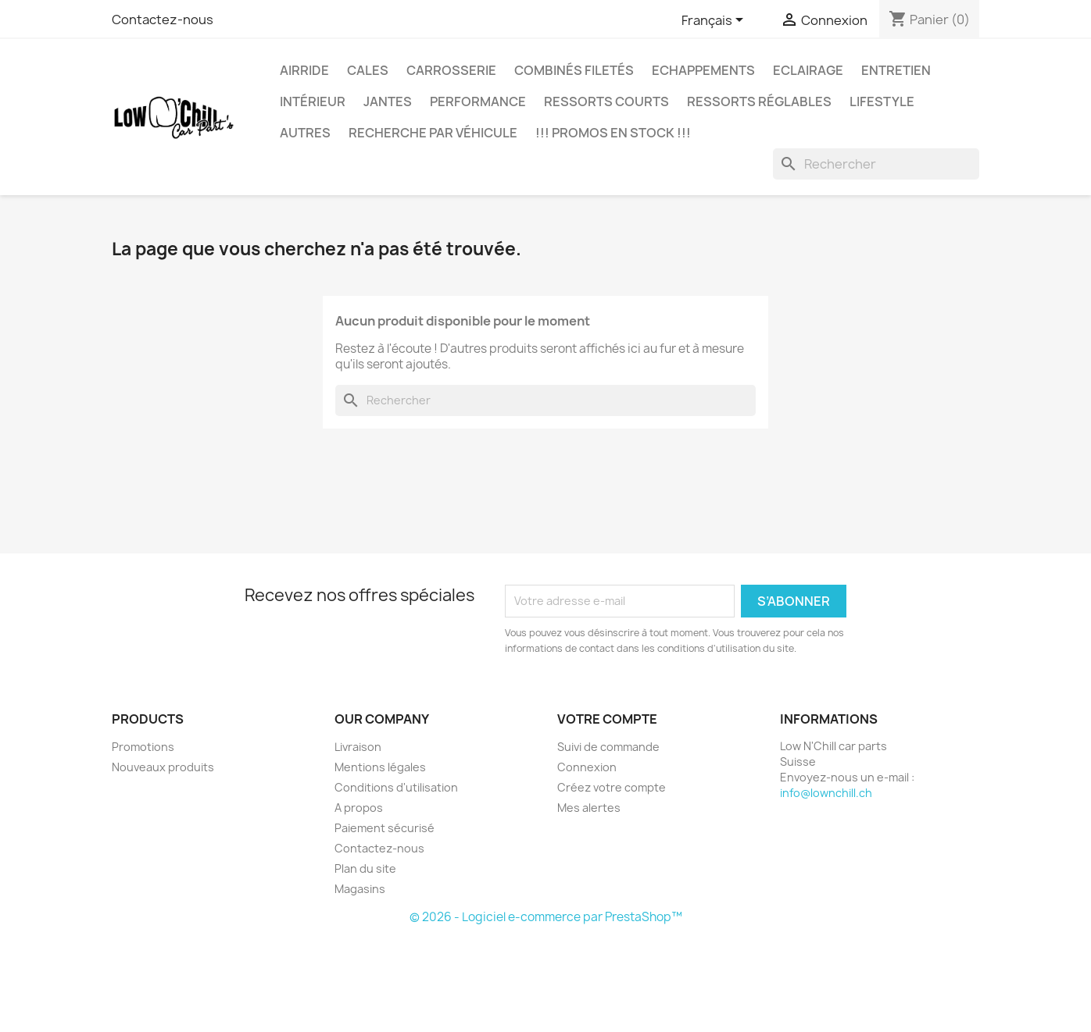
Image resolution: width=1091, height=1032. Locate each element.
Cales (367, 70)
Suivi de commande (608, 746)
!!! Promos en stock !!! (613, 132)
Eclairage (808, 70)
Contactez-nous (162, 19)
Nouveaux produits (163, 767)
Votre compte (607, 719)
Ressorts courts (606, 101)
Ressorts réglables (759, 101)
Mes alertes (589, 807)
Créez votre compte (611, 787)
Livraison (357, 746)
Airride (304, 70)
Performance (478, 101)
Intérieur (312, 101)
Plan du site (365, 868)
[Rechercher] (876, 164)
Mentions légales (380, 767)
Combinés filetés (574, 70)
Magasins (359, 888)
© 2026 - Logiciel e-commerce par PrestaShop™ (546, 917)
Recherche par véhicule (433, 132)
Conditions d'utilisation (396, 787)
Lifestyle (882, 101)
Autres (305, 132)
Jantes (387, 101)
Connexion (587, 767)
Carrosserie (451, 70)
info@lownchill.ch (826, 792)
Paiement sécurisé (384, 827)
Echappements (703, 70)
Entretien (896, 70)
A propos (358, 807)
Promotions (143, 746)
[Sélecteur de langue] (715, 21)
